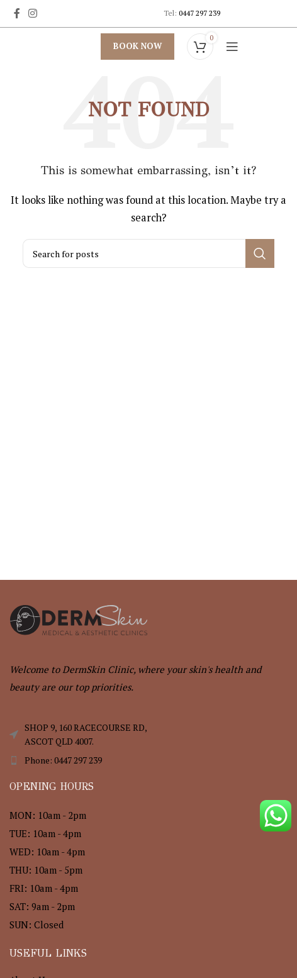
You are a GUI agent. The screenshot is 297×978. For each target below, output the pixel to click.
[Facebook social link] (16, 13)
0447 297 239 (199, 13)
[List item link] (148, 760)
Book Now (137, 46)
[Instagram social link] (32, 13)
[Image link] (78, 618)
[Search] (148, 253)
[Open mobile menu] (232, 46)
